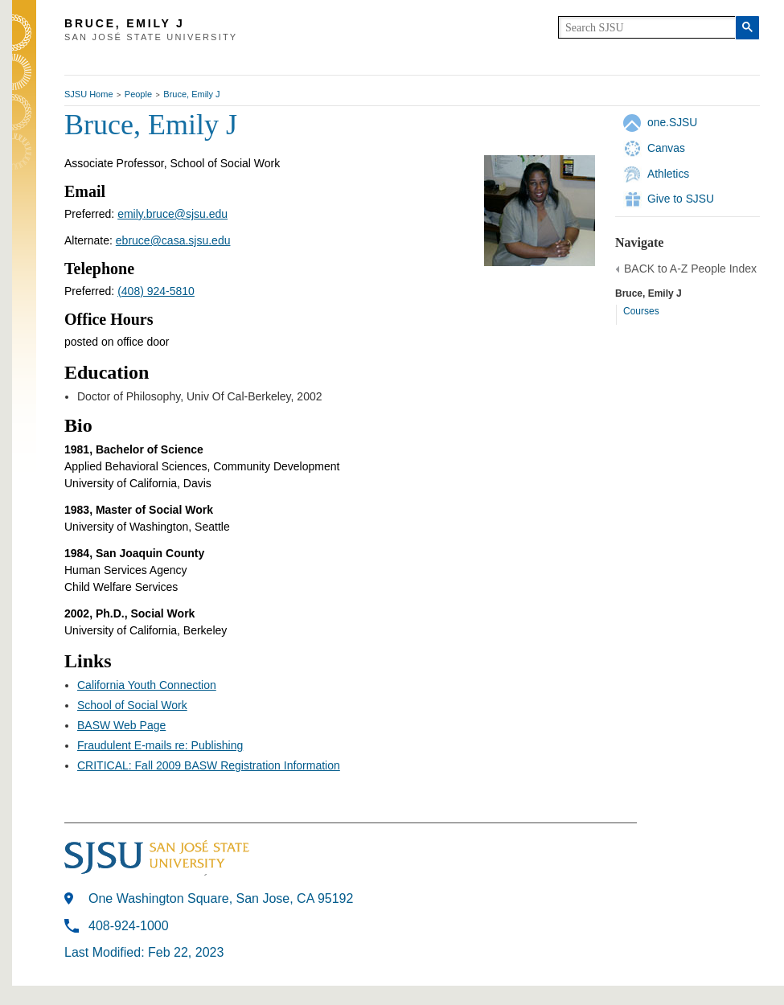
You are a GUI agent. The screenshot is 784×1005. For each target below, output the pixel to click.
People (138, 94)
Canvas (666, 148)
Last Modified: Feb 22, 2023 (144, 952)
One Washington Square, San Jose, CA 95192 (220, 898)
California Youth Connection (146, 685)
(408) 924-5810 (156, 291)
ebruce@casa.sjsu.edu (173, 240)
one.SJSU (672, 122)
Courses (641, 311)
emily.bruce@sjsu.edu (172, 213)
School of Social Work (132, 705)
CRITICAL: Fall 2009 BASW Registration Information (208, 765)
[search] (647, 27)
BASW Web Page (121, 725)
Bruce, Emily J (191, 94)
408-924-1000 (128, 926)
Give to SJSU (680, 198)
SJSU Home (88, 94)
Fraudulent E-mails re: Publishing (160, 745)
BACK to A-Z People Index (690, 268)
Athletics (668, 173)
